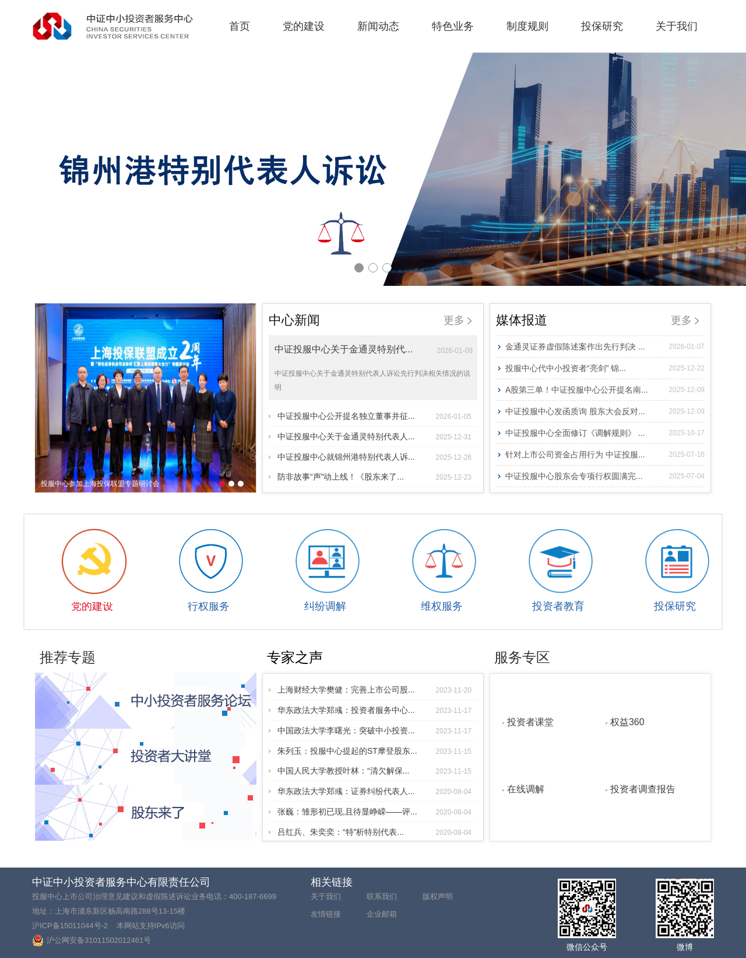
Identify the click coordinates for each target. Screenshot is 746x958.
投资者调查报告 (642, 788)
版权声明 (438, 896)
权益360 (627, 721)
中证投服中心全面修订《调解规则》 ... (605, 433)
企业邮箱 (382, 914)
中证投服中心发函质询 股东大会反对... (605, 411)
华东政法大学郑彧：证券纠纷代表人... (374, 791)
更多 (457, 320)
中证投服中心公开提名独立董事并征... (374, 416)
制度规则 (527, 26)
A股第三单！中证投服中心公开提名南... (605, 390)
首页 (239, 26)
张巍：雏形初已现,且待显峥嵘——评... (374, 812)
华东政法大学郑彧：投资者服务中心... (374, 710)
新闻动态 (378, 26)
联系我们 (382, 896)
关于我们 (677, 26)
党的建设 (304, 26)
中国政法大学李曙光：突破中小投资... (374, 730)
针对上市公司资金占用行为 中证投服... (605, 454)
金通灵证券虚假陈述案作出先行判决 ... (605, 346)
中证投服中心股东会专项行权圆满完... (605, 476)
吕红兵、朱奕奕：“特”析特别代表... (374, 832)
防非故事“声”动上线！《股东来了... (374, 477)
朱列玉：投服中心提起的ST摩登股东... (374, 751)
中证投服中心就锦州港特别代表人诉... (374, 457)
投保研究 (602, 26)
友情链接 (326, 914)
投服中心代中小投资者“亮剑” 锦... (605, 368)
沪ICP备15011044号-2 (70, 925)
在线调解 (525, 788)
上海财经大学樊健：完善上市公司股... (374, 690)
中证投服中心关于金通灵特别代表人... (374, 436)
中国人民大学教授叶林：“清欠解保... (374, 771)
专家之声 (295, 657)
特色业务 (453, 26)
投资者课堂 (530, 721)
